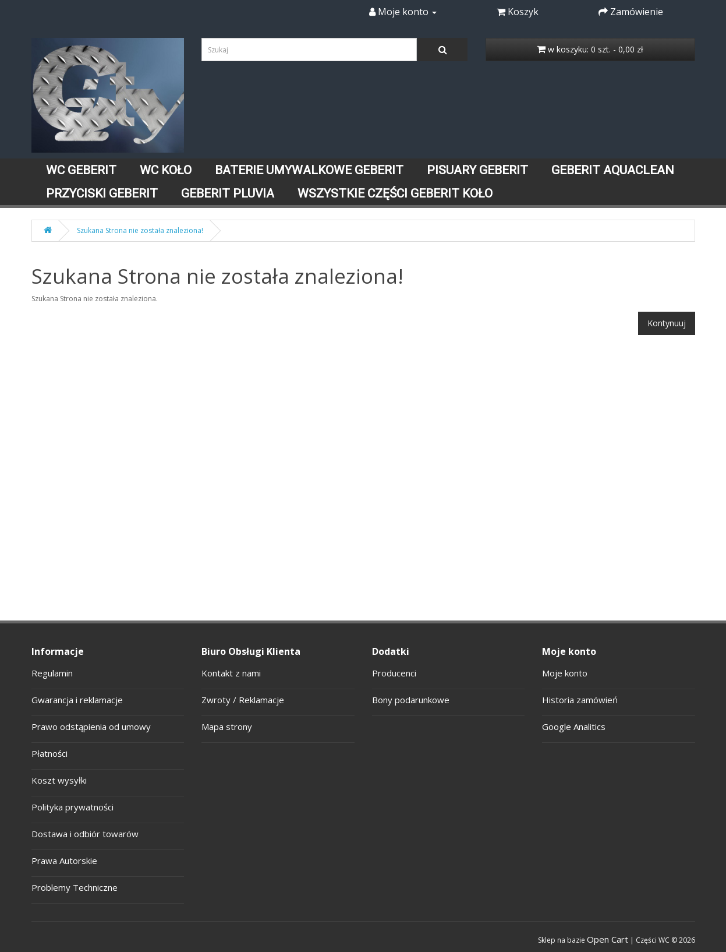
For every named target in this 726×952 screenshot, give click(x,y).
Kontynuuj (666, 323)
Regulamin (52, 673)
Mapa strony (226, 726)
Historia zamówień (580, 700)
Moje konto (564, 673)
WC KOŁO (166, 170)
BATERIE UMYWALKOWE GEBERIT (309, 170)
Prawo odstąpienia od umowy (91, 726)
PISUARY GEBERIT (477, 170)
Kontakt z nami (231, 673)
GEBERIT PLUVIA (227, 193)
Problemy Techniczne (74, 887)
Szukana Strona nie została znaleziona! (140, 230)
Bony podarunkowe (410, 700)
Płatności (49, 753)
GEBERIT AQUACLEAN (612, 170)
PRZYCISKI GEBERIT (102, 193)
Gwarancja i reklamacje (77, 700)
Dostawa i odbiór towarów (85, 834)
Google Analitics (573, 726)
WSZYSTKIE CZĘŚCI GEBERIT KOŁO (395, 193)
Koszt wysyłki (59, 780)
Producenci (394, 673)
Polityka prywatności (72, 807)
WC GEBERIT (81, 170)
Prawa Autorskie (64, 860)
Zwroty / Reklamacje (242, 700)
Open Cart (607, 939)
